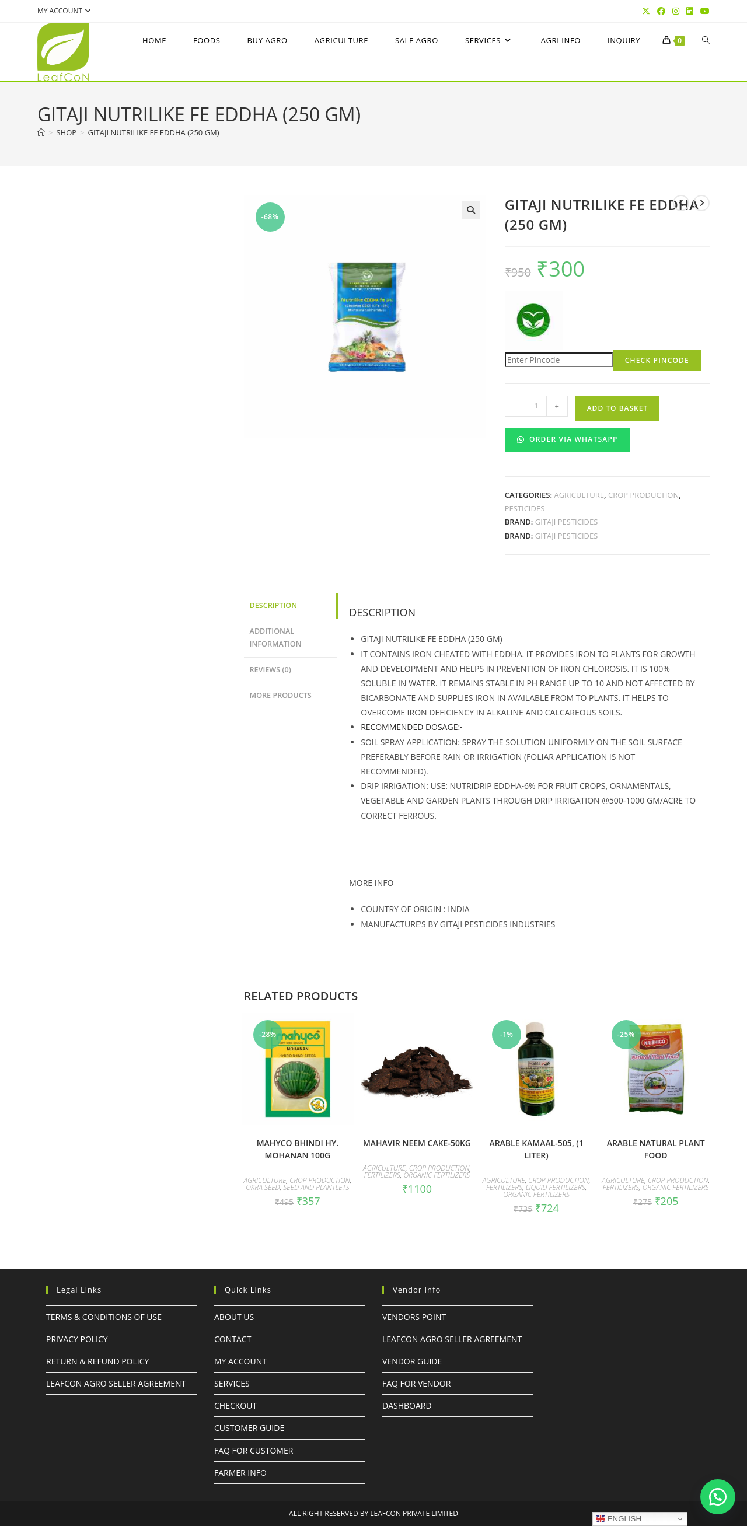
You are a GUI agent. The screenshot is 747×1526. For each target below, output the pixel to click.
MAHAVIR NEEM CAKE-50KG (417, 1142)
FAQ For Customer (253, 1450)
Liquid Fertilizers (555, 1187)
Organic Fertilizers (436, 1175)
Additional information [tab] (276, 636)
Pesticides (525, 508)
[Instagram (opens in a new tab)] (676, 11)
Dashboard (407, 1405)
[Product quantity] (536, 406)
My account (65, 11)
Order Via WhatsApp (567, 439)
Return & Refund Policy (97, 1361)
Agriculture (579, 495)
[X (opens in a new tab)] (646, 11)
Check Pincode (657, 360)
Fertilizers (382, 1175)
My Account (240, 1361)
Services (232, 1383)
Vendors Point (414, 1316)
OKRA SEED (263, 1187)
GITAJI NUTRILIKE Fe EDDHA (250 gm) (153, 132)
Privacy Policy (77, 1339)
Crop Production (643, 495)
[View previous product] (681, 203)
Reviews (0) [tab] (270, 667)
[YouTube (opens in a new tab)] (703, 11)
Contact (232, 1339)
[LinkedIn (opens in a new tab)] (690, 11)
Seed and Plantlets (316, 1187)
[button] (471, 210)
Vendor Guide (412, 1361)
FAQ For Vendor (416, 1383)
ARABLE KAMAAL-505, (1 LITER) (536, 1149)
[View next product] (701, 203)
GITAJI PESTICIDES (566, 521)
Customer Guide (249, 1427)
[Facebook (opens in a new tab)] (661, 11)
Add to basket (617, 408)
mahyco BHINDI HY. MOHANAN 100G (297, 1149)
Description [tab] (274, 605)
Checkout (235, 1405)
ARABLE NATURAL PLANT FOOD (656, 1149)
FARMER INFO (240, 1472)
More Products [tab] (281, 691)
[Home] (41, 132)
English (618, 1519)
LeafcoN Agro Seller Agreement (116, 1383)
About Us (234, 1316)
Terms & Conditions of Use (104, 1316)
